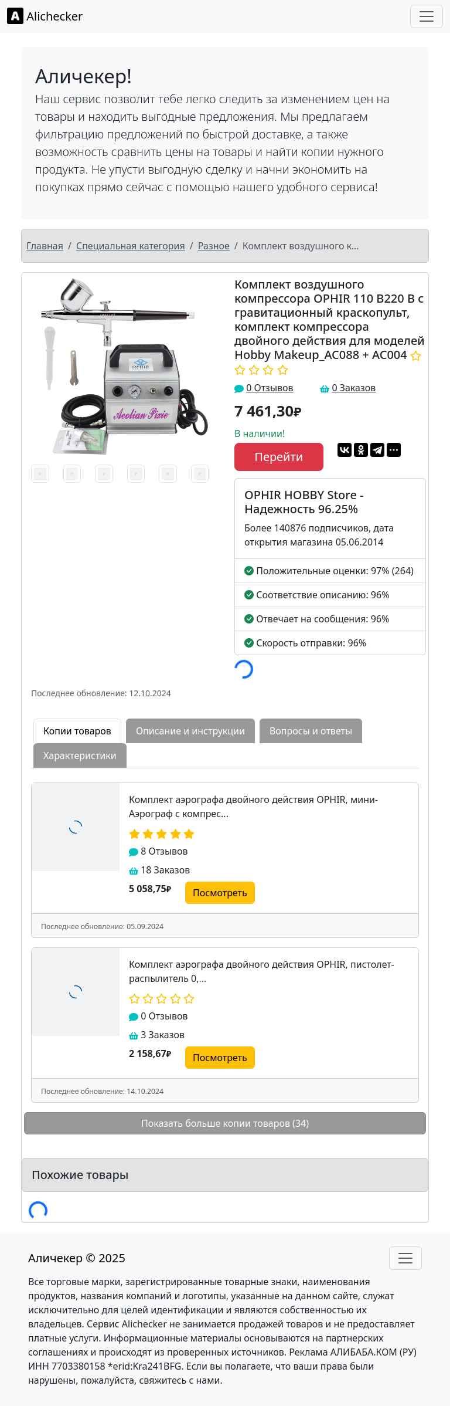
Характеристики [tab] (80, 755)
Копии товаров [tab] (77, 730)
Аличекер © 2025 (76, 1258)
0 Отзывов (269, 387)
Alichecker (45, 16)
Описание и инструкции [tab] (190, 730)
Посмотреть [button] (220, 892)
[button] (36, 367)
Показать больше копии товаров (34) (225, 1123)
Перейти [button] (278, 457)
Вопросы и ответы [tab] (311, 730)
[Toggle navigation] (426, 16)
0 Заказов (354, 387)
